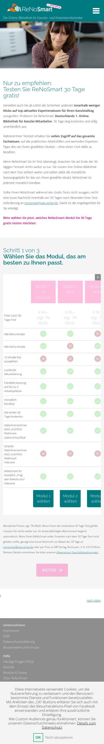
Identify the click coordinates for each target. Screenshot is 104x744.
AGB (6, 636)
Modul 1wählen (43, 498)
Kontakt (8, 667)
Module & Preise (15, 672)
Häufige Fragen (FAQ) (18, 661)
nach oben (94, 600)
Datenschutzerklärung (19, 641)
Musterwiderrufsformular (21, 647)
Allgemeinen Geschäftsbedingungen (77, 552)
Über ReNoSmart (15, 678)
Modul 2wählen (70, 498)
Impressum (11, 630)
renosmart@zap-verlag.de (41, 203)
